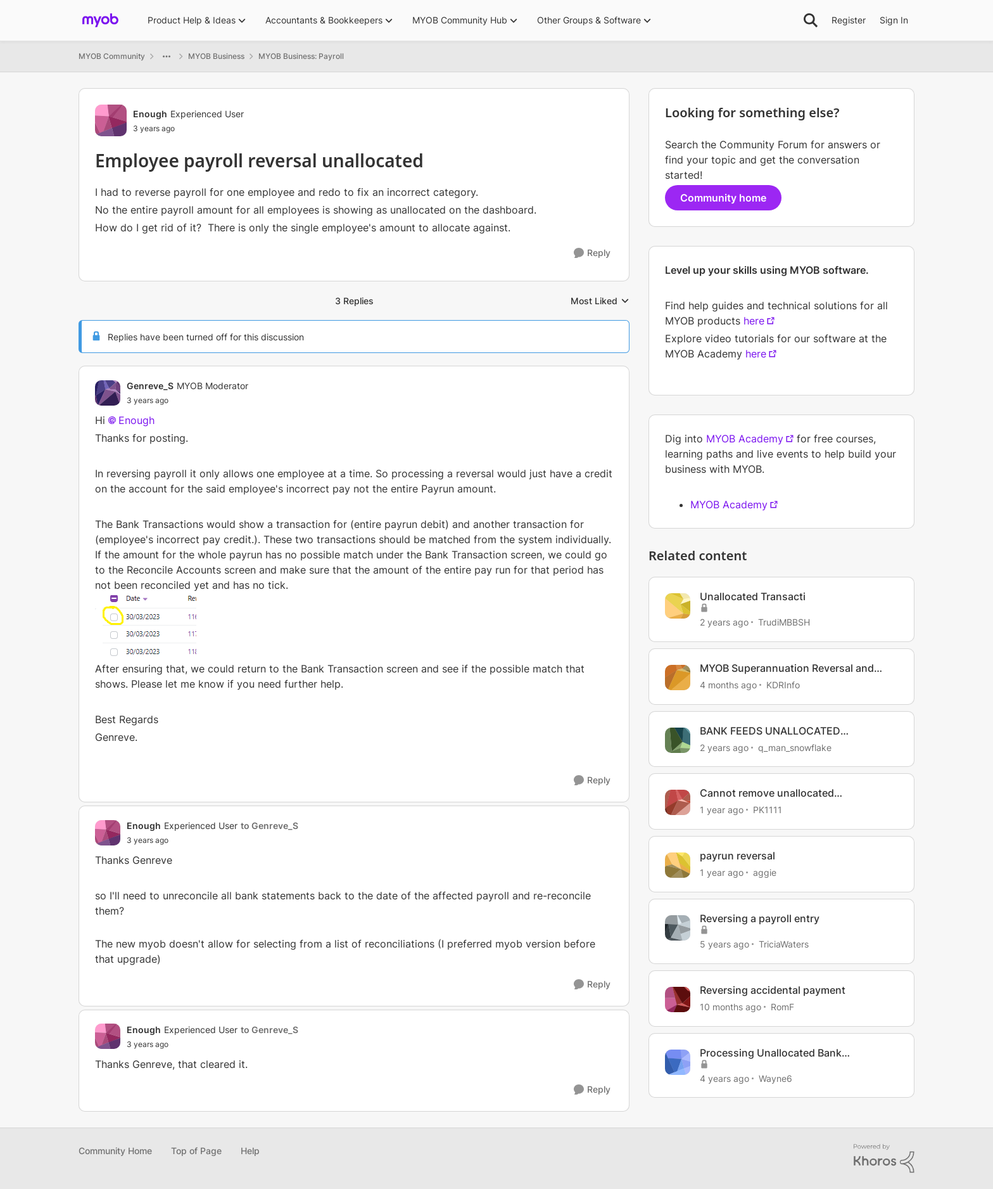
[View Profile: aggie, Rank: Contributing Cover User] (677, 865)
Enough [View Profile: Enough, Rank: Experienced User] (150, 113)
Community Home (115, 1150)
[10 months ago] (730, 1006)
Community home (723, 197)
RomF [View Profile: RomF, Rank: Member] (782, 1006)
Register (849, 20)
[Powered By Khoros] (884, 1158)
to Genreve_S (269, 825)
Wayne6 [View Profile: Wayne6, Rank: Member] (775, 1077)
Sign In (894, 20)
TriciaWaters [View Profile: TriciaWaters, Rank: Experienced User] (784, 944)
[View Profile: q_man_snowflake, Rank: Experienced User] (677, 740)
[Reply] (592, 253)
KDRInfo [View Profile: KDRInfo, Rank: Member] (783, 684)
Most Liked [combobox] (600, 301)
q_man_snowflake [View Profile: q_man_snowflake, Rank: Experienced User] (795, 747)
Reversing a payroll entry (759, 918)
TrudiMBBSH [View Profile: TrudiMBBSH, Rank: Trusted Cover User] (784, 622)
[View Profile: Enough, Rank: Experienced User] (111, 120)
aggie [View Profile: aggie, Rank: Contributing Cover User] (764, 872)
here (753, 320)
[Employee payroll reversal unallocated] (187, 400)
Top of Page (196, 1150)
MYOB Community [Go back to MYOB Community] (112, 56)
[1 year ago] (721, 809)
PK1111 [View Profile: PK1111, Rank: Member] (767, 809)
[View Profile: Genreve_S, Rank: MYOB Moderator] (107, 393)
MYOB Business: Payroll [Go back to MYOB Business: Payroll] (301, 56)
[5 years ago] (724, 944)
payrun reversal (737, 855)
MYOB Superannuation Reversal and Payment (787, 668)
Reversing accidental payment (772, 990)
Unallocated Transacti (753, 596)
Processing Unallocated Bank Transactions (771, 1053)
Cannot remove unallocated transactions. (767, 793)
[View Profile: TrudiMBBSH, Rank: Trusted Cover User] (677, 606)
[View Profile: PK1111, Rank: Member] (677, 802)
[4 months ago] (728, 684)
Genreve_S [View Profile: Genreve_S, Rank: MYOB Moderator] (150, 385)
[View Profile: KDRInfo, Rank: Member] (677, 677)
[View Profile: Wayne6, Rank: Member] (677, 1062)
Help (250, 1150)
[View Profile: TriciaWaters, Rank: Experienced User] (677, 928)
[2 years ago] (724, 622)
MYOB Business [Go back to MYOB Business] (216, 56)
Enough (136, 420)
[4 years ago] (724, 1077)
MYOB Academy (744, 438)
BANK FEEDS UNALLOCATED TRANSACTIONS (770, 731)
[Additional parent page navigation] (166, 56)
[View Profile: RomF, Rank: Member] (677, 999)
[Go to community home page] (100, 20)
